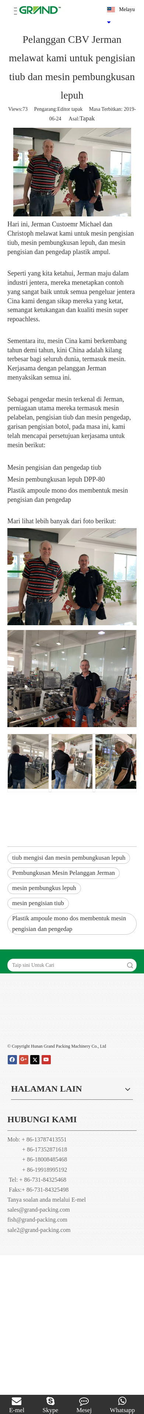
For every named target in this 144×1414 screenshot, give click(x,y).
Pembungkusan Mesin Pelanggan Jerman (63, 872)
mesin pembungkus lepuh (44, 887)
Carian (130, 965)
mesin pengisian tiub (38, 903)
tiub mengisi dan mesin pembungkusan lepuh (68, 857)
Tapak (87, 118)
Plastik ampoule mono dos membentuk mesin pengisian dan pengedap (69, 923)
